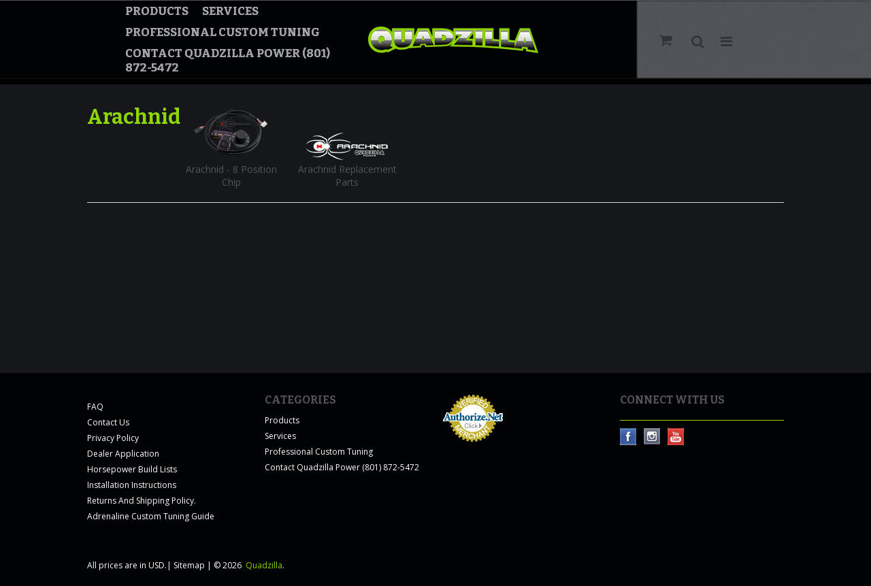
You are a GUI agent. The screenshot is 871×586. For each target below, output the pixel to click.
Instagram (652, 436)
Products (156, 11)
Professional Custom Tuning (222, 32)
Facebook (628, 436)
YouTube (676, 436)
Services (230, 11)
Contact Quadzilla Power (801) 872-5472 (227, 60)
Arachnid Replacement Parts (347, 176)
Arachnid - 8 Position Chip (231, 176)
